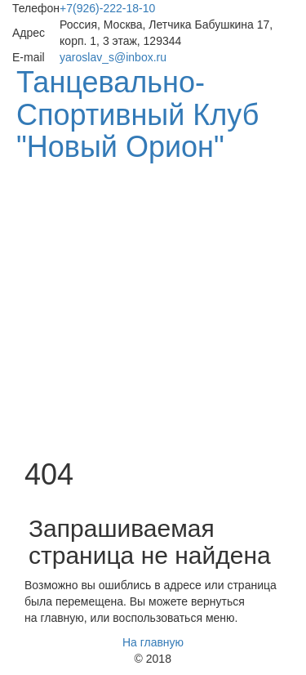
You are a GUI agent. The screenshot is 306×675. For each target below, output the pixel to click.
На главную (153, 642)
